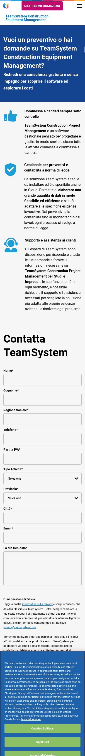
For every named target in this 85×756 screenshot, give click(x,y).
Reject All (42, 747)
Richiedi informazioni (42, 6)
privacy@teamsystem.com (19, 627)
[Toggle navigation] (79, 6)
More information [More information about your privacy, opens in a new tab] (31, 724)
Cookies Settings (42, 733)
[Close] (80, 662)
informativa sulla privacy (37, 604)
